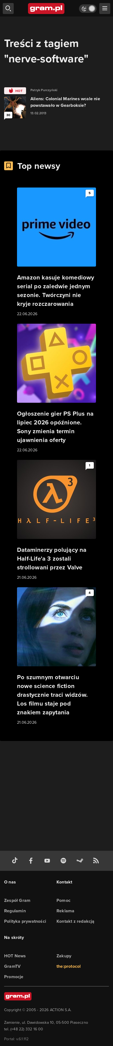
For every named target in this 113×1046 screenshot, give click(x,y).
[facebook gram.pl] (32, 861)
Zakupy (63, 956)
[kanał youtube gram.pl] (48, 861)
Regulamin (15, 911)
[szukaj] (8, 8)
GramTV (12, 966)
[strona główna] (46, 8)
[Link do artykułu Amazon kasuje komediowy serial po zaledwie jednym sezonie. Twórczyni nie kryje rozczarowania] (56, 252)
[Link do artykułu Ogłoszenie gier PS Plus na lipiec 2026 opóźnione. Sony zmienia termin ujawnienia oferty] (56, 388)
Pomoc (63, 900)
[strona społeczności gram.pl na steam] (81, 861)
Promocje (14, 977)
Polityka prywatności (25, 921)
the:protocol (68, 966)
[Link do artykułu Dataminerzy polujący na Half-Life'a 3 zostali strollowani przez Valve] (56, 520)
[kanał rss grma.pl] (97, 861)
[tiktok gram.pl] (16, 861)
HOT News (15, 956)
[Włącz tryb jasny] (88, 8)
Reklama (65, 911)
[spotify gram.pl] (64, 861)
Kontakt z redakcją (75, 921)
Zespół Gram (17, 900)
